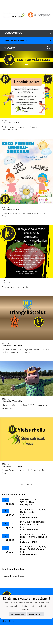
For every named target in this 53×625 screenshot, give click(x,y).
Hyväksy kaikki (17, 614)
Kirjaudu (26, 47)
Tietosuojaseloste (10, 588)
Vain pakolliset (35, 614)
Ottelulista (8, 543)
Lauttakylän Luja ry (28, 40)
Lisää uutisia (26, 468)
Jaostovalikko (28, 33)
